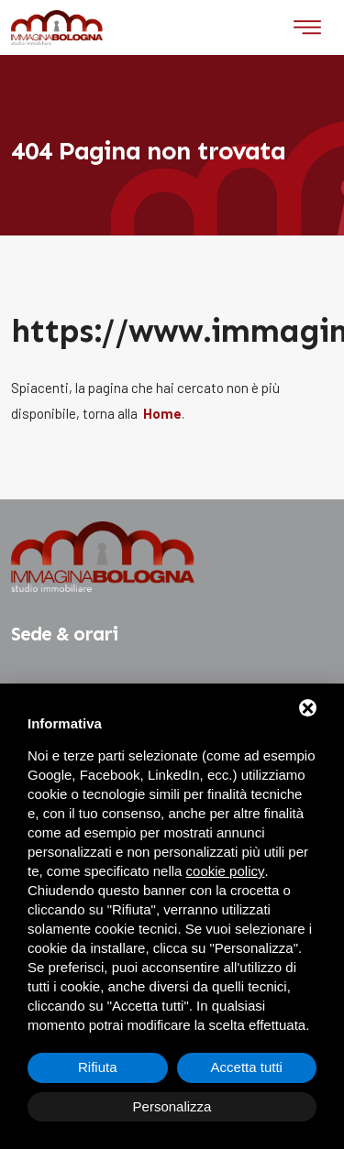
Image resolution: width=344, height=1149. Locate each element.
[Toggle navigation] (307, 27)
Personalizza (172, 1106)
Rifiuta (97, 1067)
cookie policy (225, 871)
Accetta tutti (247, 1067)
